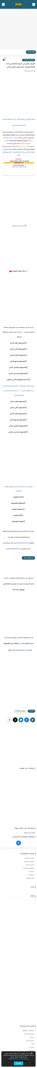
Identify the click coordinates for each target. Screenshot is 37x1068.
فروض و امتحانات (28, 60)
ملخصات (31, 875)
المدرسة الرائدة (29, 858)
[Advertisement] (18, 29)
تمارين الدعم (30, 865)
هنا (9, 650)
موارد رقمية (30, 878)
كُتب (32, 1044)
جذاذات (32, 1037)
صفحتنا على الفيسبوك (11, 643)
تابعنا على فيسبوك (29, 833)
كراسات (31, 871)
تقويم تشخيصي (29, 861)
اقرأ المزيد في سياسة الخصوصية (18, 1059)
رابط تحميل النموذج (19, 271)
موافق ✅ (18, 1063)
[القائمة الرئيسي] (33, 4)
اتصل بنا (26, 643)
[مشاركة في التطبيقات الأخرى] (9, 719)
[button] (26, 719)
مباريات (31, 1047)
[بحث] (3, 4)
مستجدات (31, 1050)
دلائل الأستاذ (30, 1040)
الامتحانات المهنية (28, 1030)
